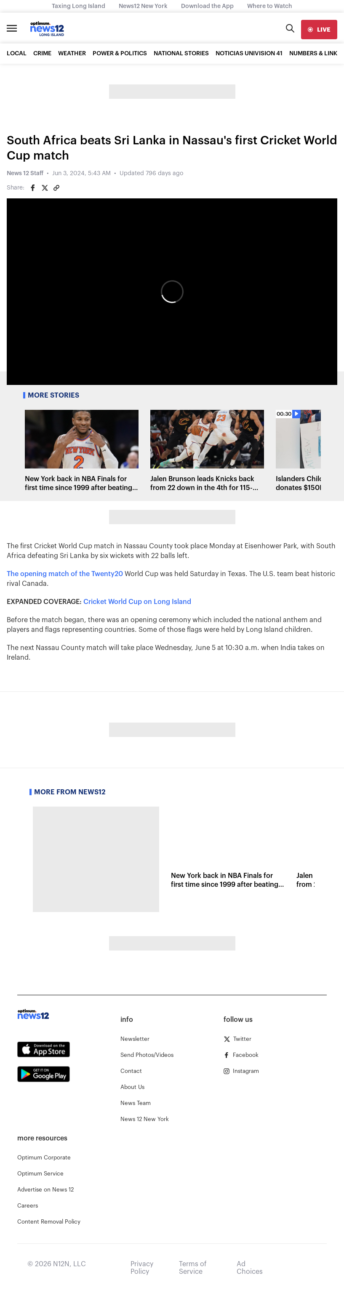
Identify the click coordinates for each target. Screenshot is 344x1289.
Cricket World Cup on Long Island (137, 601)
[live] (319, 29)
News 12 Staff (25, 173)
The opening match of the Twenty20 (65, 574)
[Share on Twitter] (44, 187)
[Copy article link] (56, 187)
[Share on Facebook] (32, 187)
